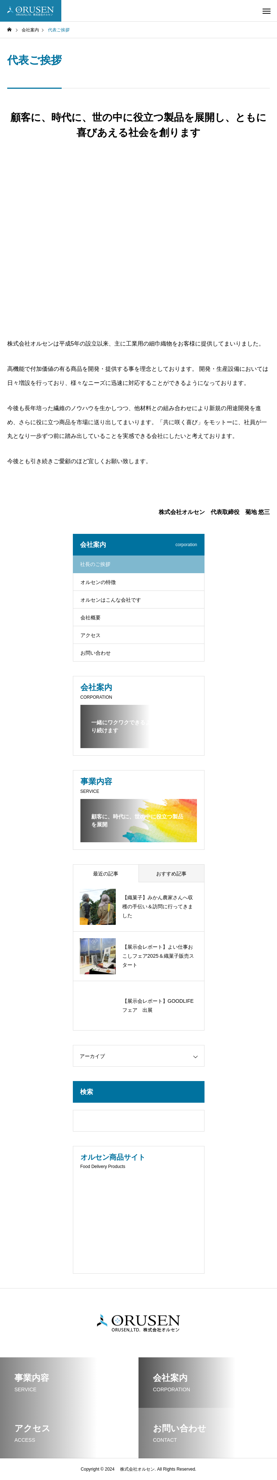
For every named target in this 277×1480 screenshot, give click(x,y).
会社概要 (90, 617)
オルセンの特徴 (98, 582)
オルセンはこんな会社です (110, 600)
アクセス (90, 635)
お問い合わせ (95, 653)
